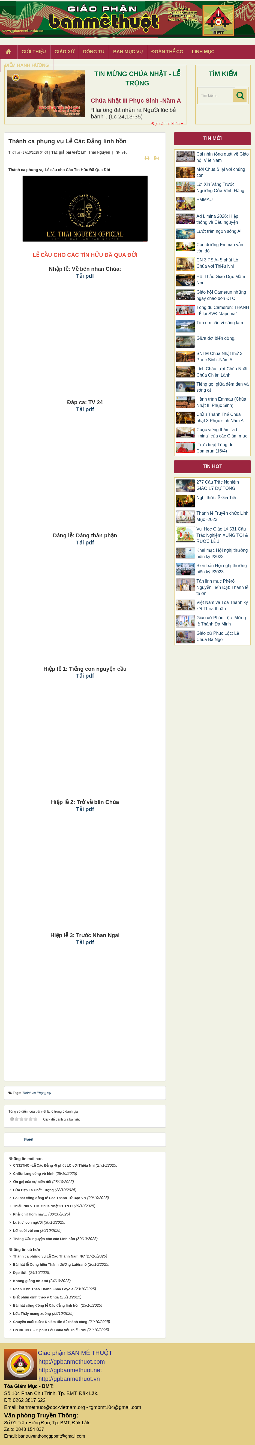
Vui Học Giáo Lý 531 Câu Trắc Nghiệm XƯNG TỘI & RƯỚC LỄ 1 (222, 535)
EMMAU (204, 199)
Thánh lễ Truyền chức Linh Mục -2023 (222, 516)
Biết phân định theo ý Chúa (36, 1297)
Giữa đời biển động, (215, 338)
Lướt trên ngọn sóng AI (218, 231)
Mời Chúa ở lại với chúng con (220, 172)
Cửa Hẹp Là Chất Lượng (33, 1190)
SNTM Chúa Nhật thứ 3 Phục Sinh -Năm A (219, 356)
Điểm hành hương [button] (27, 65)
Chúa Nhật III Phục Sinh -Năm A (136, 100)
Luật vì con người (28, 1222)
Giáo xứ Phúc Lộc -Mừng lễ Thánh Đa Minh (221, 620)
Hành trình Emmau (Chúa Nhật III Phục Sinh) (221, 402)
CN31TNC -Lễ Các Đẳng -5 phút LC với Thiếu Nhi (54, 1165)
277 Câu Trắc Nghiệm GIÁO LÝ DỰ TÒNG (217, 485)
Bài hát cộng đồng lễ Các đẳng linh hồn (46, 1305)
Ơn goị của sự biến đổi (32, 1182)
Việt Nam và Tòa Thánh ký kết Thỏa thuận (222, 605)
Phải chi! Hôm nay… (30, 1214)
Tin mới (212, 138)
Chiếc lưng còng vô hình (34, 1174)
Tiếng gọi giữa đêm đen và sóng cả (222, 387)
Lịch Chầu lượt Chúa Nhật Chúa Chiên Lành (221, 372)
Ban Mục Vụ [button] (128, 51)
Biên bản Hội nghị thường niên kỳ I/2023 (221, 568)
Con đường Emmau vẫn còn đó (219, 247)
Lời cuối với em (26, 1231)
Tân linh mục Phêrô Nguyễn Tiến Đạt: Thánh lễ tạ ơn (222, 587)
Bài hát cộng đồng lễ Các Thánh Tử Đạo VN (49, 1198)
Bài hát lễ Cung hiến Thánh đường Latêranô (50, 1264)
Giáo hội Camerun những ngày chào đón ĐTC (221, 295)
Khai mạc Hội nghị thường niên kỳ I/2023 (222, 553)
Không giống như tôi (30, 1281)
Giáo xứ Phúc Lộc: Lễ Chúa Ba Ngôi (217, 636)
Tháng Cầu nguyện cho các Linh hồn (44, 1239)
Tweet (28, 1139)
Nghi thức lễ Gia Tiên (217, 497)
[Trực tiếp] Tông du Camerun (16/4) (214, 447)
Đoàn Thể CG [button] (167, 51)
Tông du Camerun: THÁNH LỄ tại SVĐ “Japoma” (222, 310)
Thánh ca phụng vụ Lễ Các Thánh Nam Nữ (49, 1256)
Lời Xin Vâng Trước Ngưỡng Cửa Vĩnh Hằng (220, 187)
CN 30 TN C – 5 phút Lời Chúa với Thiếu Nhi (49, 1330)
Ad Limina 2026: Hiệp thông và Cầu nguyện (217, 219)
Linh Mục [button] (203, 51)
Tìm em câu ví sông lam (219, 322)
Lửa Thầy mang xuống (32, 1314)
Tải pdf (85, 276)
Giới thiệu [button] (34, 51)
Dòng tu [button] (93, 51)
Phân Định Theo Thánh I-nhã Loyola (43, 1289)
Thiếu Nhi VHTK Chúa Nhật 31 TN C (43, 1206)
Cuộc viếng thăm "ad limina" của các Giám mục (221, 432)
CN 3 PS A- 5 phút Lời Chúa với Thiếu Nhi (217, 263)
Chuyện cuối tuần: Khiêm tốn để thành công (50, 1322)
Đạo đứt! (20, 1273)
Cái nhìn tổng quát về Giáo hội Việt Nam (222, 157)
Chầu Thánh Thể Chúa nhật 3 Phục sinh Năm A (220, 417)
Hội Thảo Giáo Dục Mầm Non (220, 279)
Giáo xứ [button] (64, 51)
